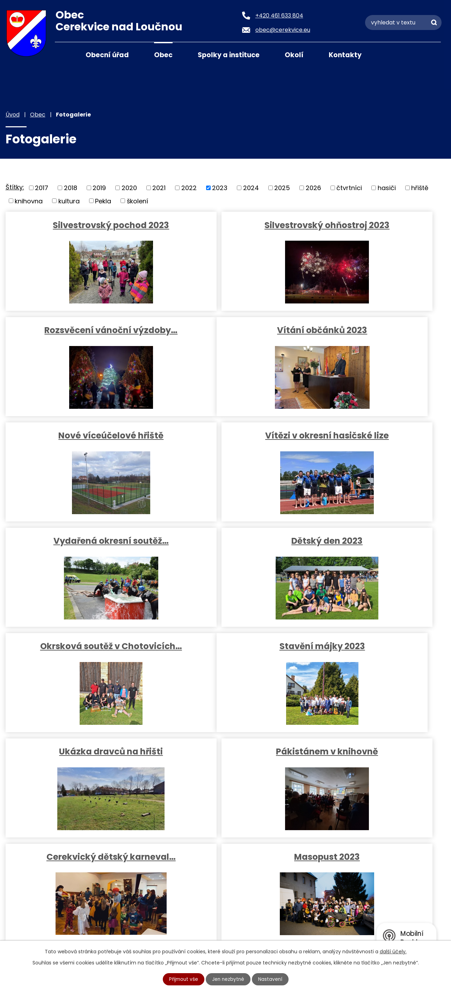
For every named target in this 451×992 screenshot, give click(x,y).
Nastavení (271, 979)
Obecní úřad (107, 55)
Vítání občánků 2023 (76, 337)
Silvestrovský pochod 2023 (76, 225)
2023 (219, 187)
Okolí (294, 55)
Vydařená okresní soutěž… (76, 442)
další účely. (393, 951)
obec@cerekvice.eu (87, 889)
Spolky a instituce (229, 55)
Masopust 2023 (225, 659)
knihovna (29, 200)
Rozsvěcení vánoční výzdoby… (373, 230)
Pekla (103, 200)
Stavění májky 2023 (76, 554)
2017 (41, 187)
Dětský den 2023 (225, 442)
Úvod (63, 54)
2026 (313, 187)
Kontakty (345, 55)
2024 (251, 187)
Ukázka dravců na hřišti (225, 554)
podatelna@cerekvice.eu (95, 901)
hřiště (419, 187)
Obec (163, 55)
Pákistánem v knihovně (373, 554)
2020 (129, 187)
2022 (189, 187)
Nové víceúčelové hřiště (224, 337)
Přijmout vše (183, 979)
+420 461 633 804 (84, 876)
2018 (70, 187)
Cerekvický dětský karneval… (76, 659)
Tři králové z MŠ (373, 659)
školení (137, 200)
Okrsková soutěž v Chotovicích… (373, 447)
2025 (282, 187)
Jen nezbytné (228, 979)
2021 (159, 187)
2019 (99, 187)
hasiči (387, 187)
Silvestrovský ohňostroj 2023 (225, 225)
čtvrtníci (349, 187)
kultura (69, 200)
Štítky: (15, 187)
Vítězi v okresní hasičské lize (373, 337)
